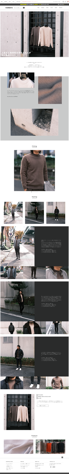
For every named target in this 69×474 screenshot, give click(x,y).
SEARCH (60, 7)
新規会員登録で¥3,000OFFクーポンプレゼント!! (30, 1)
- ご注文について (9, 465)
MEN (2, 1)
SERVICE (22, 461)
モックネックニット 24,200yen (12, 96)
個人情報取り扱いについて (39, 465)
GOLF (13, 1)
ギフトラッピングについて (24, 465)
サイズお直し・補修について (25, 463)
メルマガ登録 (22, 468)
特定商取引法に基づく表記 (39, 463)
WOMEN (5, 1)
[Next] (53, 170)
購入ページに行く (43, 405)
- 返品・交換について (9, 468)
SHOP (56, 7)
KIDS (9, 1)
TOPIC (47, 7)
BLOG (52, 7)
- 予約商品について (9, 466)
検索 (24, 7)
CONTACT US (52, 461)
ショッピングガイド (9, 463)
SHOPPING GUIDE (9, 461)
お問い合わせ (52, 464)
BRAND (42, 7)
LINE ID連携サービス (24, 466)
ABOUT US (37, 461)
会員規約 (36, 466)
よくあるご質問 (37, 468)
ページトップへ (62, 457)
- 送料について (8, 469)
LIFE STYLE (18, 1)
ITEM (38, 7)
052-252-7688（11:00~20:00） (56, 463)
